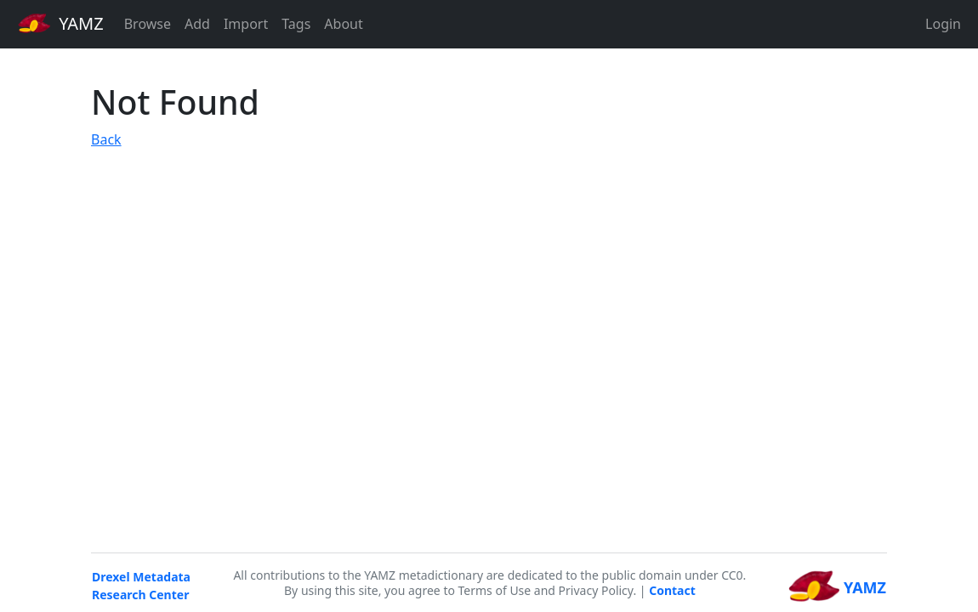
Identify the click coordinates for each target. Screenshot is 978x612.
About (343, 23)
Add (197, 23)
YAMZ (61, 23)
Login (943, 23)
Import (246, 23)
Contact (672, 590)
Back (106, 139)
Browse (147, 23)
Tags (295, 23)
